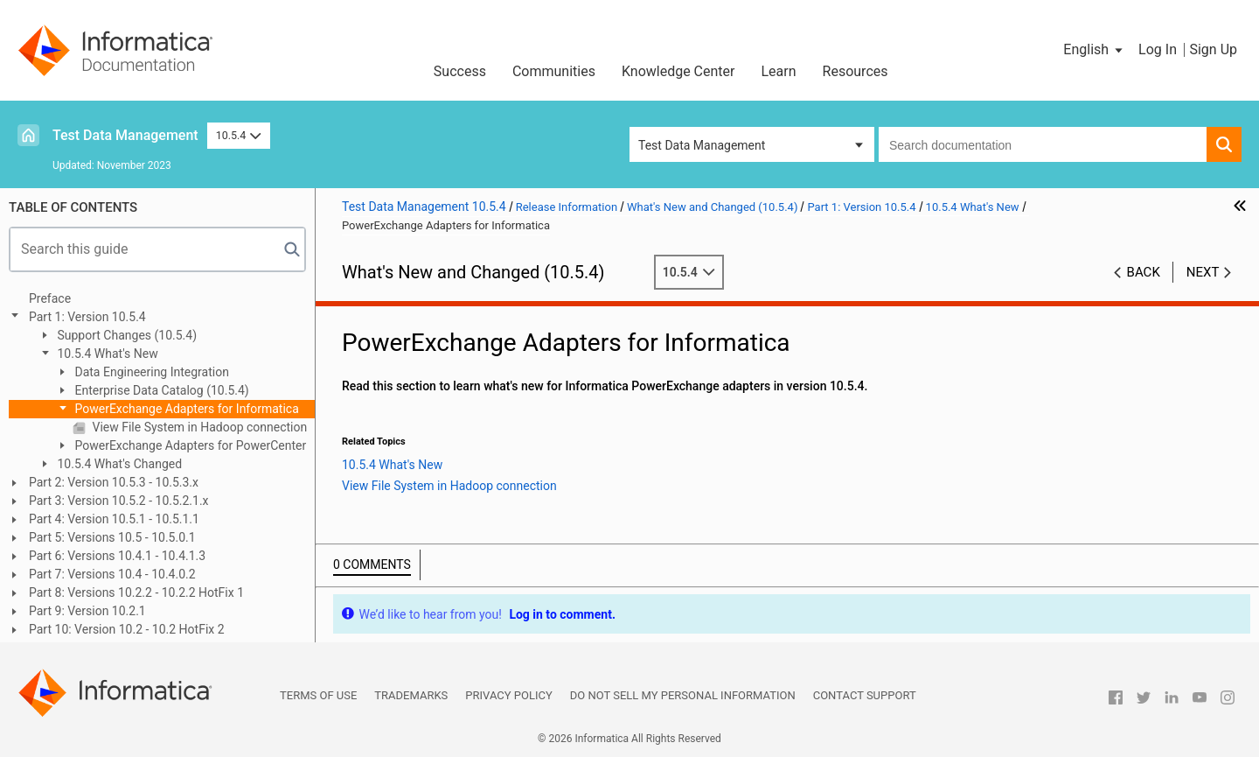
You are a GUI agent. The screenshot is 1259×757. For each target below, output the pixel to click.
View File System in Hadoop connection (198, 427)
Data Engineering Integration (150, 372)
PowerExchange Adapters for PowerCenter (189, 445)
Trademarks (411, 695)
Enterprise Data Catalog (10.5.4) (160, 390)
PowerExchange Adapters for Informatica (185, 409)
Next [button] (1203, 272)
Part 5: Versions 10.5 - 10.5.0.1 (112, 537)
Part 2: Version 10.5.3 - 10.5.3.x (113, 482)
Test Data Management (125, 135)
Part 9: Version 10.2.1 (87, 611)
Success (460, 71)
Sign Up (1213, 49)
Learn (779, 71)
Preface (50, 298)
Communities (553, 71)
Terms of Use (318, 695)
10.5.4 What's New (106, 354)
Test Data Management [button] (701, 145)
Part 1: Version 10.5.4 (87, 317)
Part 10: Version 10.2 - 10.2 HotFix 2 (127, 629)
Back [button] (1143, 272)
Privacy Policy (508, 695)
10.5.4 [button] (238, 135)
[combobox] (1043, 144)
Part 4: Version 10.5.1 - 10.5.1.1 (114, 519)
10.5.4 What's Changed (118, 464)
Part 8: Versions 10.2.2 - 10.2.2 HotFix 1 (136, 592)
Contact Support (864, 695)
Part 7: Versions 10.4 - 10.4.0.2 (112, 574)
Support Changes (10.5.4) (125, 335)
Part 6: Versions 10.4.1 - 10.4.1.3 (117, 556)
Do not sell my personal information (683, 695)
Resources (855, 71)
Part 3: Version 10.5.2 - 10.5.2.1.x (119, 501)
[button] (1094, 50)
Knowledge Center (678, 71)
